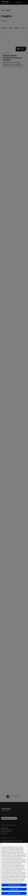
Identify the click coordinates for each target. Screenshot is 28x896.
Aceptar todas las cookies (14, 893)
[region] (14, 869)
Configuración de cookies (14, 885)
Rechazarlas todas (14, 889)
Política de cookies (14, 876)
